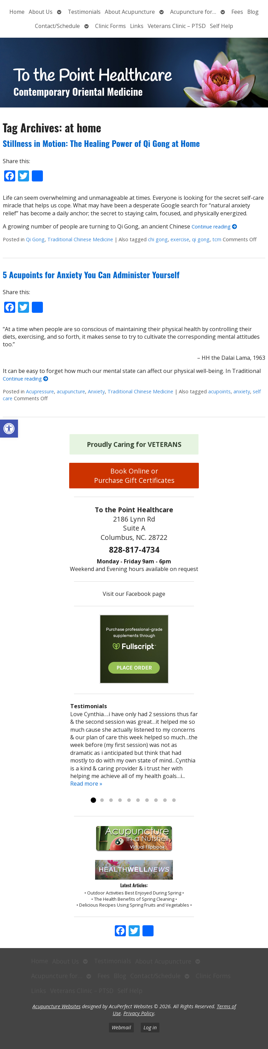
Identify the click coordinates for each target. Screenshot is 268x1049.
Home (17, 12)
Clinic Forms (110, 26)
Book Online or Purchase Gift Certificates (134, 475)
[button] (9, 429)
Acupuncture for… (193, 12)
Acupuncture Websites (57, 1006)
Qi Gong (35, 239)
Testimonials (84, 12)
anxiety (241, 391)
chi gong (158, 239)
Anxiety (96, 391)
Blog (253, 12)
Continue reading (214, 226)
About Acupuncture (130, 12)
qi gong (201, 239)
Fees (237, 12)
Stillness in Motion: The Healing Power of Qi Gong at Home (101, 143)
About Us (41, 12)
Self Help (221, 26)
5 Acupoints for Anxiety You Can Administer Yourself (91, 274)
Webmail (121, 1027)
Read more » (86, 783)
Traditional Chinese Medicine (80, 239)
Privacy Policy (138, 1013)
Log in (150, 1027)
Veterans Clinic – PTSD (177, 26)
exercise (179, 239)
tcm (216, 239)
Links (137, 26)
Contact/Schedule (57, 26)
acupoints (219, 391)
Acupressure (40, 391)
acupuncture (71, 391)
